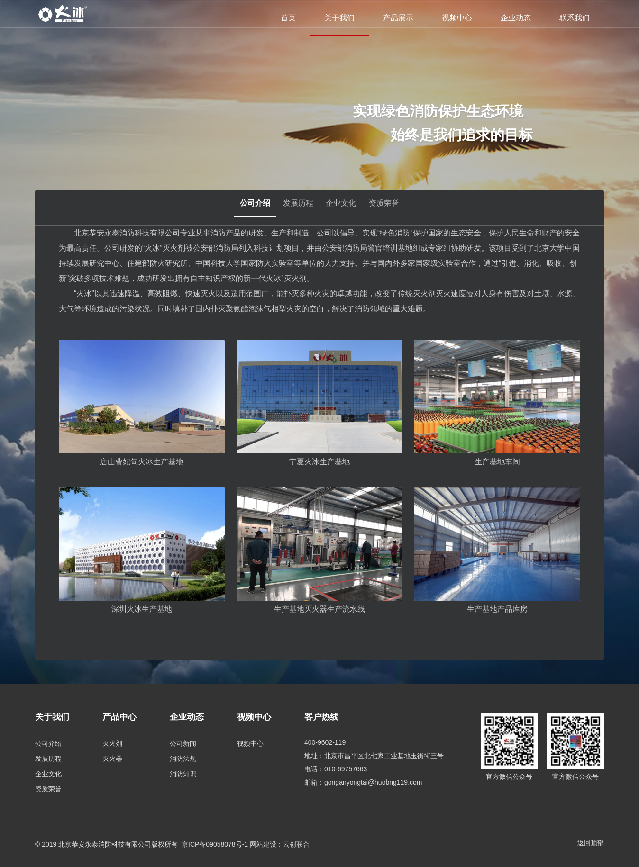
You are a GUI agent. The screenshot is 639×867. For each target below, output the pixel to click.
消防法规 (183, 758)
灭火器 (112, 758)
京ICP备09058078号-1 (215, 843)
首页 (288, 18)
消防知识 (183, 773)
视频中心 (457, 18)
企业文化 (344, 207)
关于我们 (339, 18)
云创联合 (296, 843)
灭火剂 (112, 743)
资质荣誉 (393, 207)
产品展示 (398, 18)
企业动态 (516, 18)
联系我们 (574, 18)
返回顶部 (590, 843)
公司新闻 (183, 743)
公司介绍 (245, 207)
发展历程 (295, 207)
